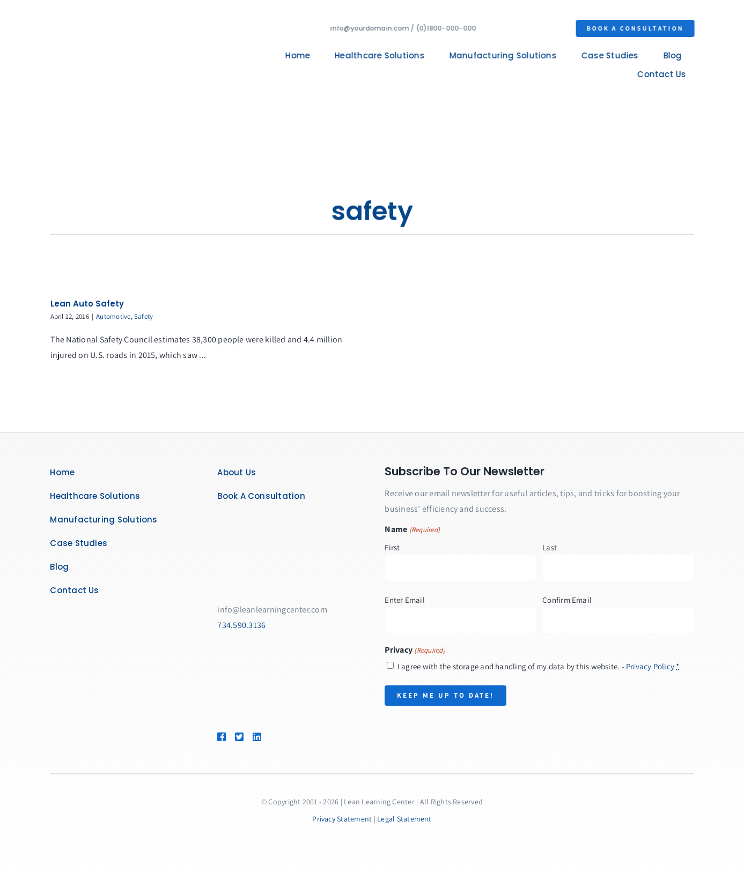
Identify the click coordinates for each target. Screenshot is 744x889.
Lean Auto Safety (87, 303)
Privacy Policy (650, 666)
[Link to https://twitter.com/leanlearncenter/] (238, 737)
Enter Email (404, 600)
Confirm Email (567, 600)
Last (549, 547)
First (392, 547)
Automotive (113, 316)
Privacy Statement (342, 819)
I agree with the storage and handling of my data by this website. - (538, 666)
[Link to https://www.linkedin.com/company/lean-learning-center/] (272, 737)
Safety (143, 316)
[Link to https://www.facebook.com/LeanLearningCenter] (221, 737)
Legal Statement (404, 819)
